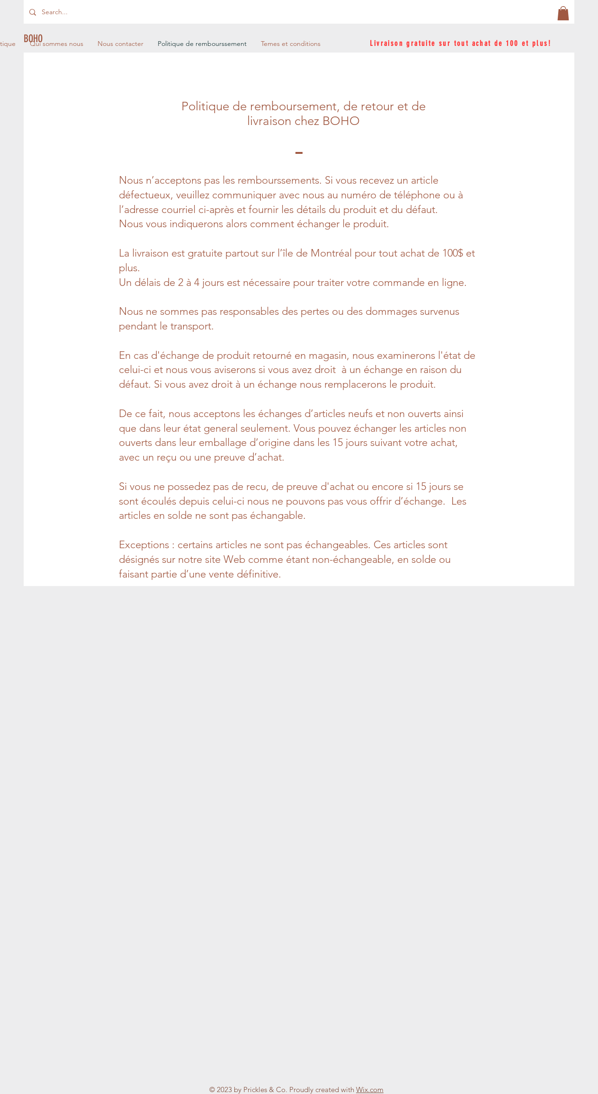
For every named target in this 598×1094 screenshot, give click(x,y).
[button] (563, 13)
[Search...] (73, 12)
